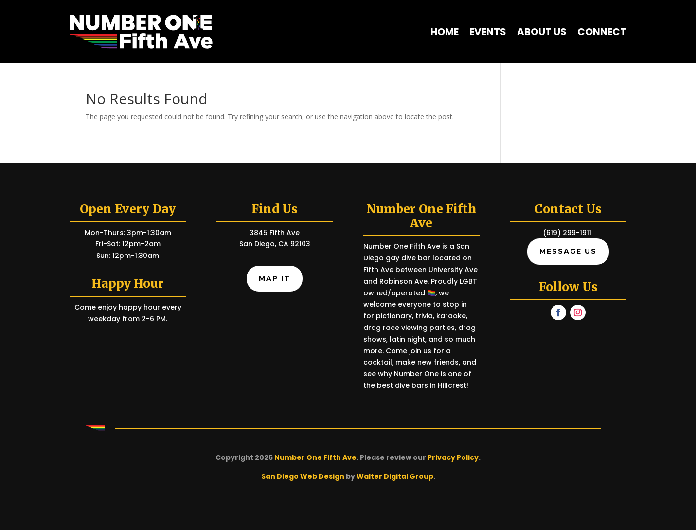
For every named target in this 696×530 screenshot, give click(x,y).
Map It (274, 278)
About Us (542, 31)
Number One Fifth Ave (315, 457)
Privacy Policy (453, 457)
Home (444, 31)
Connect (601, 31)
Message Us (568, 251)
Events (487, 31)
